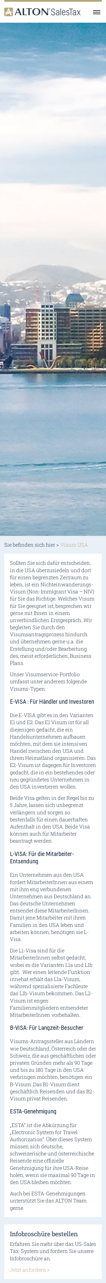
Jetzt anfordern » (29, 1269)
